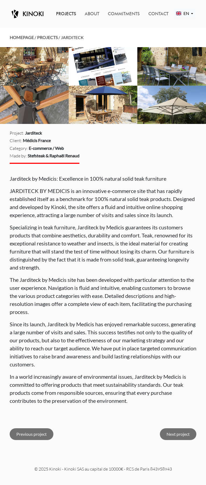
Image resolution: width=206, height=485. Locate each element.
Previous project (31, 434)
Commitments (124, 13)
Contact (158, 13)
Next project (178, 434)
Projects (66, 13)
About (92, 13)
